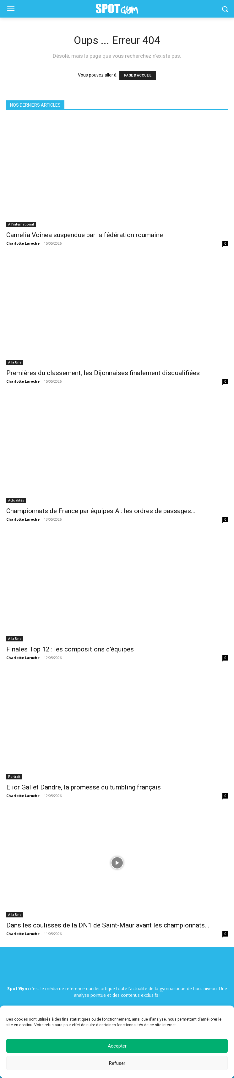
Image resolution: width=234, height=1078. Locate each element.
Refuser (117, 1063)
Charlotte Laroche (23, 243)
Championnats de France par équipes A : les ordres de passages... (101, 511)
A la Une (14, 362)
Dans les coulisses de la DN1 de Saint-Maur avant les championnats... (108, 925)
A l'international (21, 224)
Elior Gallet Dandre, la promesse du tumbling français (83, 787)
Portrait (14, 776)
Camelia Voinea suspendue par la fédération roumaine (84, 235)
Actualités (16, 500)
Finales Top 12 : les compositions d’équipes (70, 649)
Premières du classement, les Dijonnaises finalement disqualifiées (103, 373)
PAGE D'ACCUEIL (137, 75)
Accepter (117, 1046)
